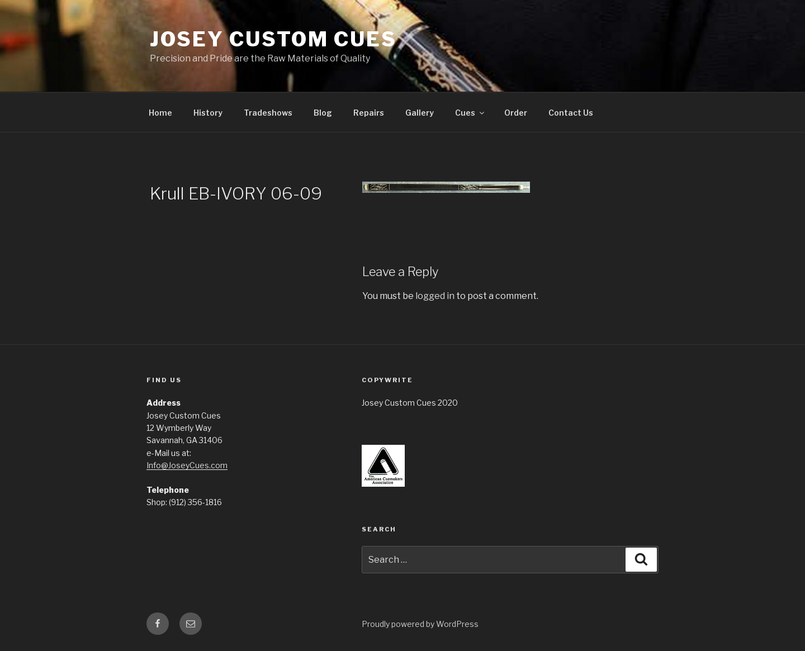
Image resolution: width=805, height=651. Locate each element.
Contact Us (570, 112)
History (207, 112)
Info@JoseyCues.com (187, 465)
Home (160, 112)
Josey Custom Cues (273, 39)
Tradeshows (268, 112)
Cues (470, 112)
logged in (434, 296)
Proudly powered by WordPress (420, 624)
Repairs (368, 112)
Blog (323, 112)
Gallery (419, 112)
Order (515, 112)
